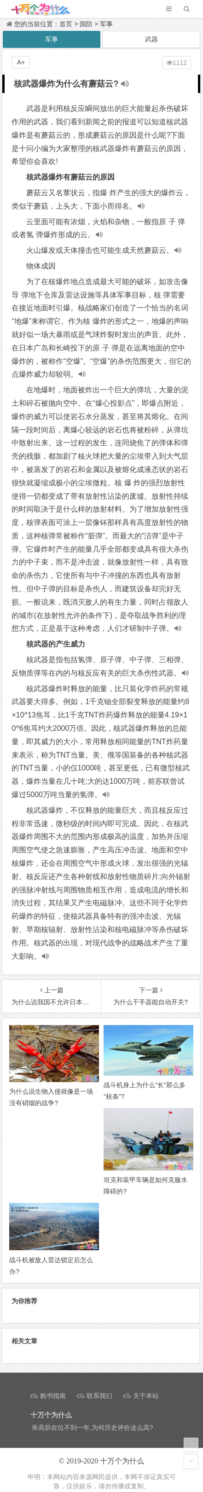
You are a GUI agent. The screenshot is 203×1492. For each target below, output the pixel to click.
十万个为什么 (122, 1461)
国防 (86, 24)
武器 (151, 39)
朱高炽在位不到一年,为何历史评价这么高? (92, 1427)
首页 (65, 24)
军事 (106, 24)
